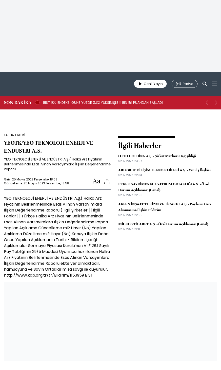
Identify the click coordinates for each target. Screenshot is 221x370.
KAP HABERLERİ (14, 135)
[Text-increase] (96, 181)
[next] (216, 102)
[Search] (204, 83)
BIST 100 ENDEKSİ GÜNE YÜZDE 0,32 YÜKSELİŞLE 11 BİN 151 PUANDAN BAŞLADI (103, 102)
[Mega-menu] (214, 83)
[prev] (207, 102)
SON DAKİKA (17, 102)
